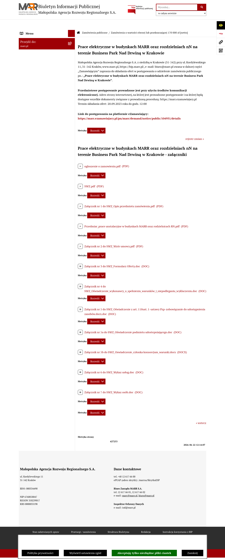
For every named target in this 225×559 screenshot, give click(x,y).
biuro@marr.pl (146, 486)
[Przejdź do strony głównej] (67, 9)
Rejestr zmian (46, 533)
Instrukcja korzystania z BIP (37, 84)
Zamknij (192, 553)
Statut (24, 54)
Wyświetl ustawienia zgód (85, 553)
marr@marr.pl (130, 486)
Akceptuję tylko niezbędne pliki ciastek (144, 553)
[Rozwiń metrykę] (96, 121)
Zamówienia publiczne (34, 114)
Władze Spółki (29, 64)
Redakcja (25, 94)
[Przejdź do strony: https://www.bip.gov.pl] (221, 33)
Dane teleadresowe (32, 74)
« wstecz (201, 414)
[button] (72, 114)
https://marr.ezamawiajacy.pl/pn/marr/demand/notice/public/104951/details (129, 109)
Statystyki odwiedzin (113, 533)
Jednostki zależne (31, 162)
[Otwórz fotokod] (221, 50)
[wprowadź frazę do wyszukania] (177, 7)
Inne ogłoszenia (30, 152)
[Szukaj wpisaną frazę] (202, 7)
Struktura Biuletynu (118, 522)
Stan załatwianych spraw (45, 522)
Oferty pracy (27, 104)
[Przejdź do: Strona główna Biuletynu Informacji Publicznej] (78, 23)
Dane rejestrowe (30, 44)
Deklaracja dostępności (77, 533)
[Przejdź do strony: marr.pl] (221, 42)
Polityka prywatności (40, 553)
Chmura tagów (144, 533)
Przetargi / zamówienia (83, 522)
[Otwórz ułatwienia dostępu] (221, 25)
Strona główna (29, 34)
